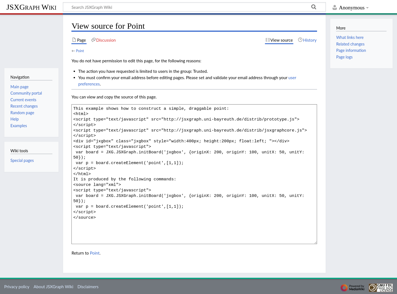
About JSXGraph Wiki (53, 286)
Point (80, 51)
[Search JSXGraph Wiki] (194, 6)
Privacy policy (16, 286)
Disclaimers (87, 286)
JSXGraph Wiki (31, 7)
